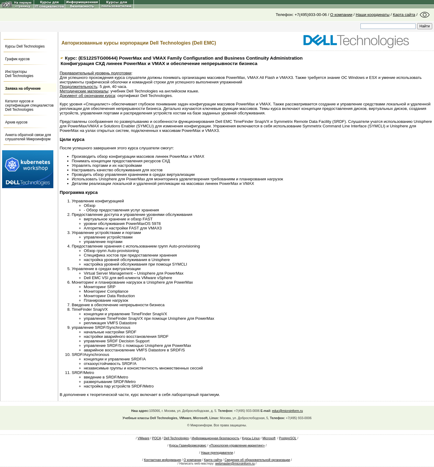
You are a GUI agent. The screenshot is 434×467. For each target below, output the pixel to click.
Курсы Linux (251, 438)
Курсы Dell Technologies (25, 46)
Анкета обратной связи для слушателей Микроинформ (28, 137)
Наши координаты (372, 14)
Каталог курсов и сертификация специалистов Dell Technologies (29, 105)
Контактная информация (162, 460)
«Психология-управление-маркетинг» (237, 445)
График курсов (17, 59)
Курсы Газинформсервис (187, 445)
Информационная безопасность (215, 438)
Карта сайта (404, 14)
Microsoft (269, 438)
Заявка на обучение (23, 88)
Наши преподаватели (217, 452)
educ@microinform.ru (287, 411)
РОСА (156, 438)
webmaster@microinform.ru (235, 463)
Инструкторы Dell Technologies (19, 74)
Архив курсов (16, 122)
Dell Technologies (176, 438)
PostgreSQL (288, 438)
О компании (341, 14)
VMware (143, 438)
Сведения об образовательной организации (257, 460)
